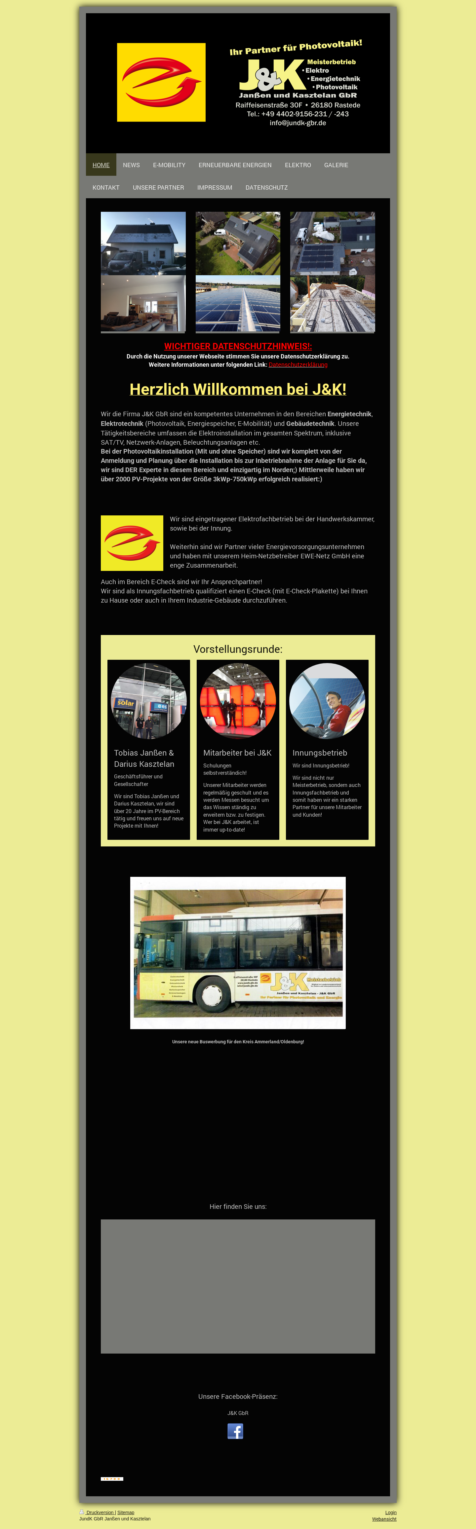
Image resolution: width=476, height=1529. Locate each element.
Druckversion (97, 1512)
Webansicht (384, 1519)
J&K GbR (238, 1412)
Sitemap (125, 1512)
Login (391, 1512)
